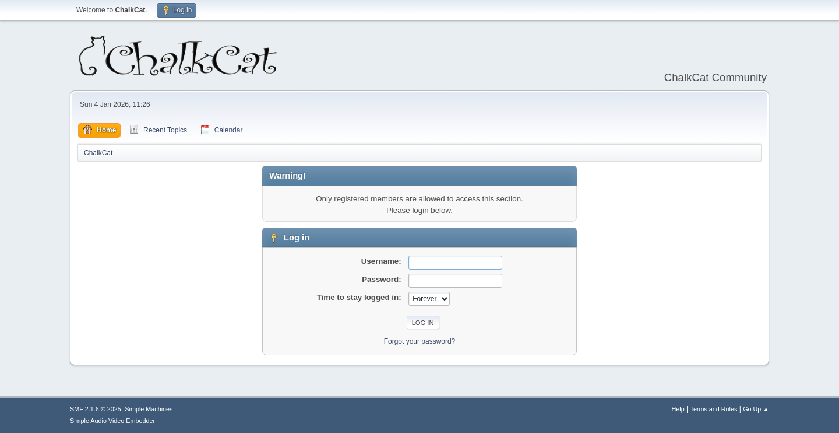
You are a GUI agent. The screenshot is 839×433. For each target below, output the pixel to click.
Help (678, 409)
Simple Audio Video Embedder (112, 420)
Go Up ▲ (756, 409)
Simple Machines (148, 409)
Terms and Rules (714, 409)
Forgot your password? (420, 341)
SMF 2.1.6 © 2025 (95, 409)
